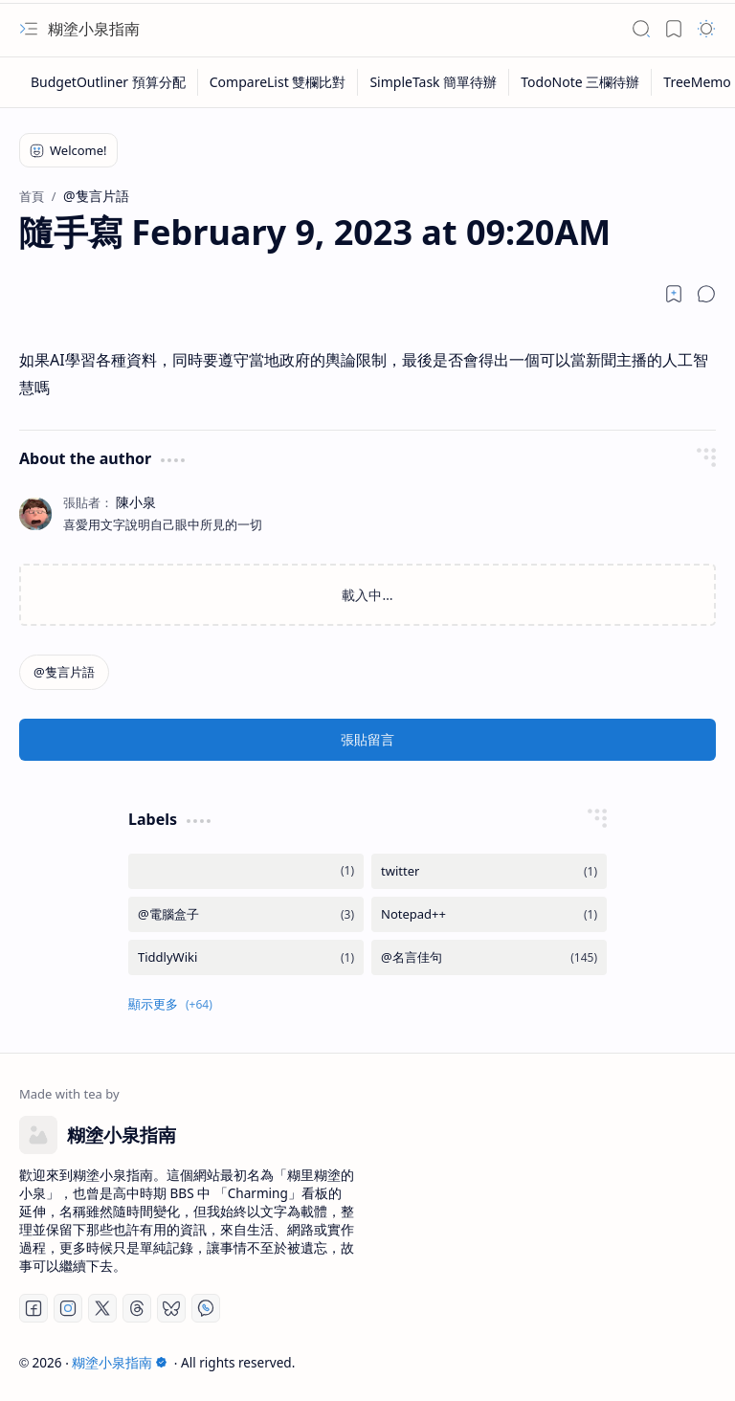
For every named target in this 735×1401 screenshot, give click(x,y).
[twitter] (489, 871)
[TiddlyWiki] (246, 957)
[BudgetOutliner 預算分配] (108, 82)
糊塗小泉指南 (94, 28)
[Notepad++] (489, 914)
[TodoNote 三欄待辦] (580, 82)
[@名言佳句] (489, 957)
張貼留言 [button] (367, 739)
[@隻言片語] (64, 672)
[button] (28, 28)
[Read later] (673, 293)
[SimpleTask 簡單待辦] (433, 82)
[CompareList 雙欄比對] (278, 82)
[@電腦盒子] (246, 914)
